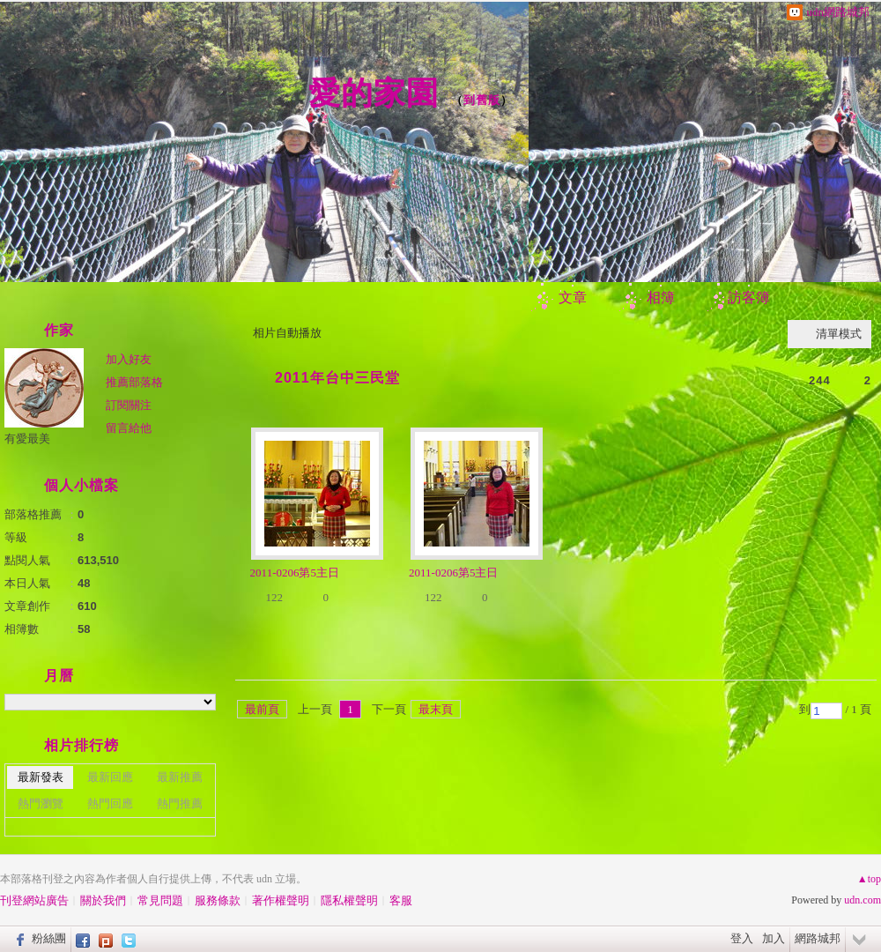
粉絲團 (49, 938)
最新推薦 (180, 777)
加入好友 (129, 359)
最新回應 (110, 777)
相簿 (661, 297)
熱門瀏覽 (40, 803)
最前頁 (262, 709)
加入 (773, 938)
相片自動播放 (287, 332)
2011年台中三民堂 (337, 377)
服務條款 (218, 900)
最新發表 (40, 777)
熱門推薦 (180, 803)
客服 (400, 900)
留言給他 (129, 428)
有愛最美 (27, 438)
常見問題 (160, 900)
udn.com (862, 900)
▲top (869, 879)
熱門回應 (110, 803)
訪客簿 (749, 297)
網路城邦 (817, 938)
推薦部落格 (134, 382)
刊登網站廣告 (34, 900)
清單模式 (839, 333)
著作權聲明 (280, 900)
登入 (741, 938)
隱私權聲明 (349, 900)
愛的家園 (373, 93)
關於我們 (103, 900)
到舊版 (481, 100)
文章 (573, 297)
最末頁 (435, 709)
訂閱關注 (129, 405)
